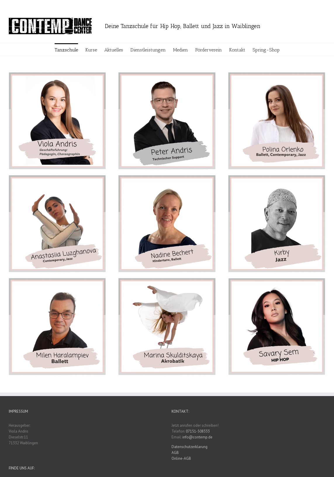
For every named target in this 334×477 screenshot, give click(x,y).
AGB (175, 452)
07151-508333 (198, 431)
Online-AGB (181, 458)
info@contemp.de (197, 437)
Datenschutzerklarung (189, 446)
